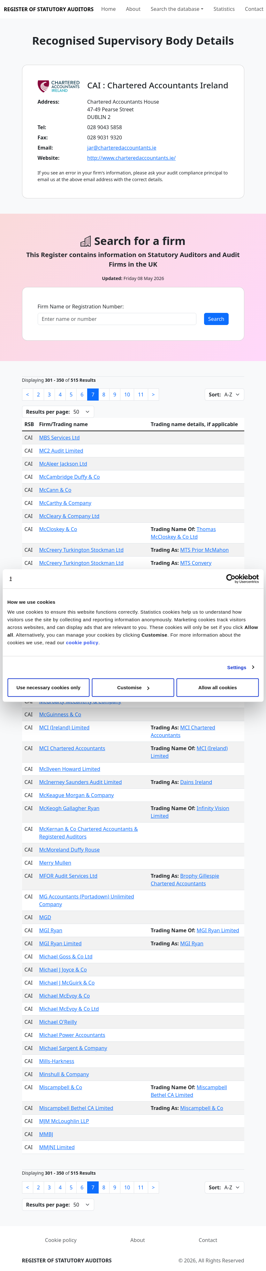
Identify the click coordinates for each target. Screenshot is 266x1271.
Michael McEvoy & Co (64, 995)
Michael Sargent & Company (73, 1048)
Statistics (224, 8)
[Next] (153, 394)
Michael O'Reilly (58, 1021)
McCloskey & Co (58, 529)
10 (127, 394)
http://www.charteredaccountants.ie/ (131, 157)
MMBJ (46, 1134)
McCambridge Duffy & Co (69, 476)
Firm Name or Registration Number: (81, 306)
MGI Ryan (50, 930)
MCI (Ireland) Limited (64, 727)
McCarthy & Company (65, 502)
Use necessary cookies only (48, 687)
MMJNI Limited (56, 1147)
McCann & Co (55, 489)
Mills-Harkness (56, 1061)
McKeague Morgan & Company (76, 795)
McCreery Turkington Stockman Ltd (81, 549)
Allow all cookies (217, 687)
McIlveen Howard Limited (69, 768)
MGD (45, 917)
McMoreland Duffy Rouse (69, 849)
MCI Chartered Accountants (72, 748)
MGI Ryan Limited (218, 930)
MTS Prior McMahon (204, 549)
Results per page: (48, 411)
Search (216, 318)
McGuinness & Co (60, 714)
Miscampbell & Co (60, 1087)
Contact (254, 8)
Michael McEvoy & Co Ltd (69, 1008)
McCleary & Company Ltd (69, 516)
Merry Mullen (55, 862)
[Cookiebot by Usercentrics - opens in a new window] (231, 578)
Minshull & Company (64, 1074)
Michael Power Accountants (72, 1034)
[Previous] (27, 394)
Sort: (215, 394)
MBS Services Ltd (59, 437)
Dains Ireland (196, 782)
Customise (133, 687)
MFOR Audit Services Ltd (68, 875)
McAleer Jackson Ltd (63, 463)
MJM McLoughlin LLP (64, 1121)
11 (141, 394)
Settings (237, 667)
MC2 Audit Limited (61, 450)
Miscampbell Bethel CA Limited (76, 1108)
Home (108, 8)
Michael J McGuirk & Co (67, 982)
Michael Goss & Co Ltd (65, 956)
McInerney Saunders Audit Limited (80, 782)
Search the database (175, 8)
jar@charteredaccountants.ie (121, 147)
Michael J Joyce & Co (63, 969)
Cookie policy (61, 1240)
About (133, 8)
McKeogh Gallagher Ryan (69, 808)
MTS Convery (195, 562)
